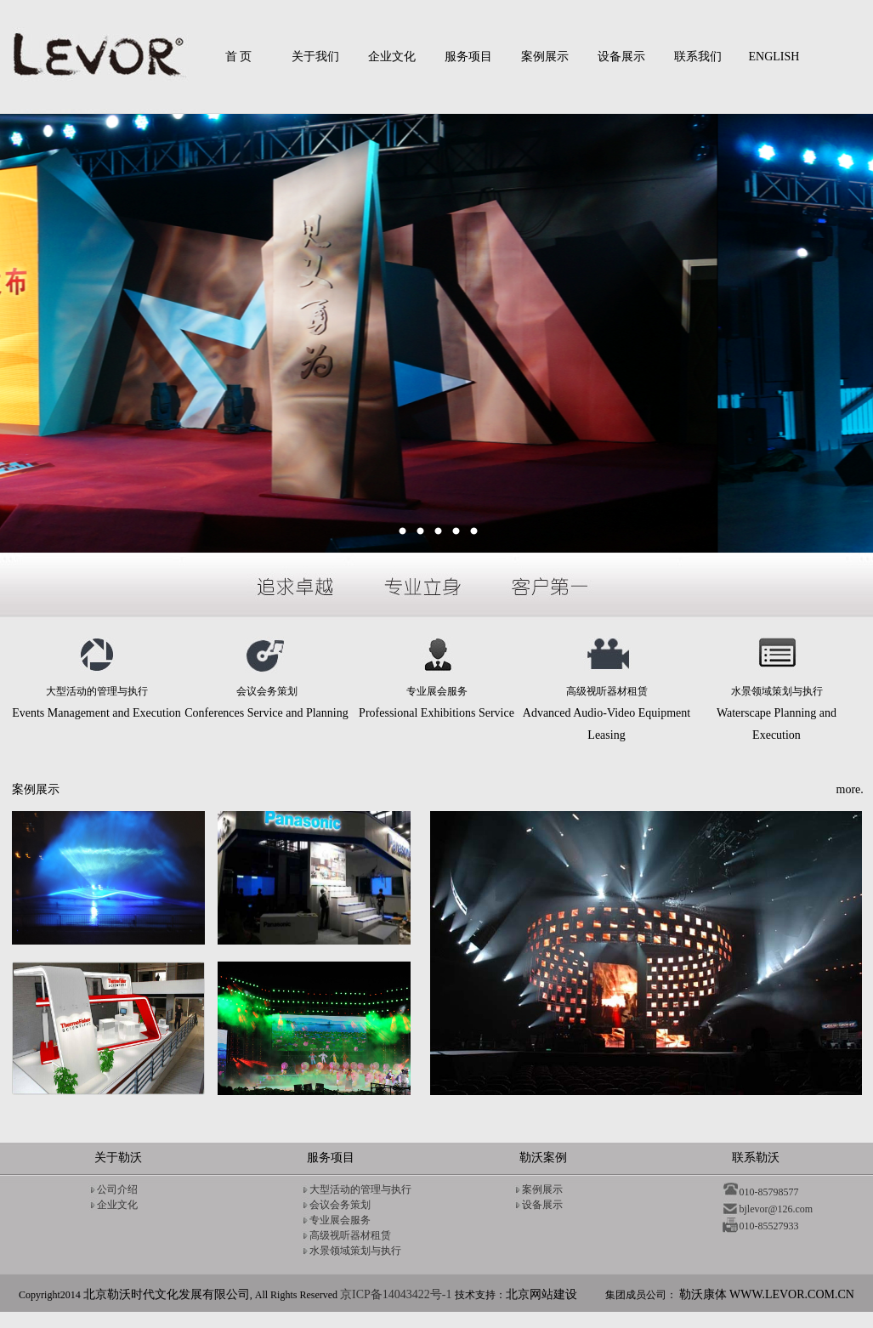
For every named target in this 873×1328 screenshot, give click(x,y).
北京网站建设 (541, 1294)
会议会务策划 (340, 1205)
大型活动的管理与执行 (360, 1189)
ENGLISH (774, 56)
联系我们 (698, 56)
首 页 (238, 56)
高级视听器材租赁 (350, 1235)
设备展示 (621, 56)
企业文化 (392, 56)
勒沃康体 (766, 1294)
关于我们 (315, 56)
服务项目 (468, 56)
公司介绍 (117, 1189)
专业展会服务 (340, 1220)
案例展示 (545, 56)
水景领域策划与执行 (355, 1251)
